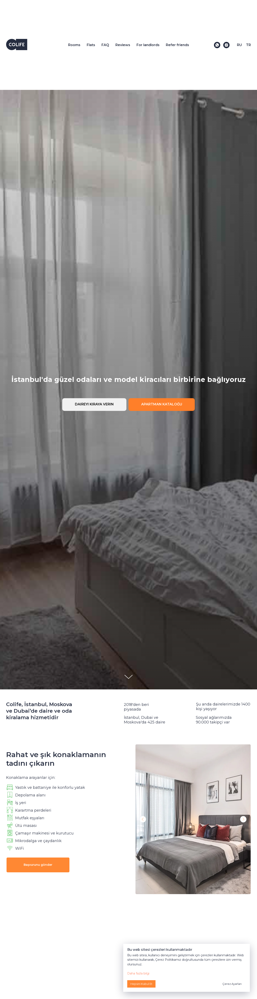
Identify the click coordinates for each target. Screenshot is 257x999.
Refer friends (177, 45)
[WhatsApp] (217, 45)
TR (248, 45)
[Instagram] (226, 45)
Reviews (122, 45)
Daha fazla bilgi (138, 973)
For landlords (148, 45)
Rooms (74, 45)
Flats (91, 45)
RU (239, 45)
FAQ (105, 45)
